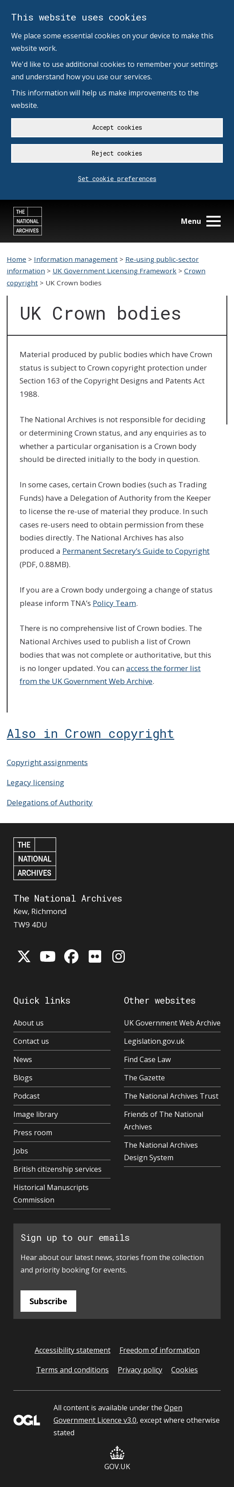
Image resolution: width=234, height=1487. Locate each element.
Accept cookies (117, 127)
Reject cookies (117, 153)
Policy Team (114, 603)
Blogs (23, 1078)
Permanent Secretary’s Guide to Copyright (135, 551)
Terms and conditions (72, 1370)
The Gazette (144, 1078)
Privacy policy (140, 1370)
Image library (35, 1114)
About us (28, 1023)
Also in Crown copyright (90, 733)
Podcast (26, 1096)
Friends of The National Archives (163, 1120)
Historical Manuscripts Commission (51, 1193)
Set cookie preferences (117, 178)
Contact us (31, 1041)
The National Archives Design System (161, 1151)
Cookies (184, 1370)
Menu (201, 221)
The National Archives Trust (171, 1096)
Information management (76, 259)
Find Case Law (147, 1059)
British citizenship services (57, 1169)
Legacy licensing (35, 782)
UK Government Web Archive (172, 1023)
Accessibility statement (73, 1350)
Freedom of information (159, 1350)
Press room (32, 1132)
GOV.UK (117, 1458)
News (22, 1059)
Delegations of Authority (50, 802)
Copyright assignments (47, 762)
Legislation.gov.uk (154, 1041)
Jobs (20, 1151)
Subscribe (48, 1301)
